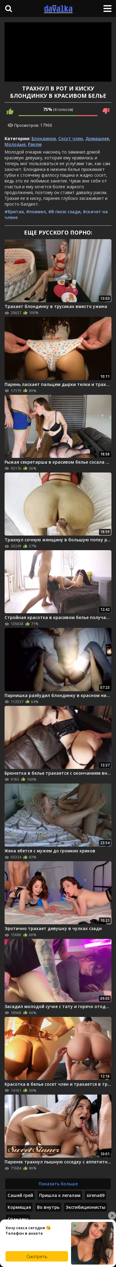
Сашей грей (20, 1195)
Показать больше (58, 1184)
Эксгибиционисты (85, 1207)
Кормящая (19, 1207)
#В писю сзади (64, 211)
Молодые (15, 144)
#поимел (36, 211)
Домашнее (97, 138)
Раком (35, 144)
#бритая (14, 211)
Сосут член (70, 138)
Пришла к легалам (59, 1195)
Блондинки (44, 138)
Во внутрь (48, 1207)
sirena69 (95, 1195)
